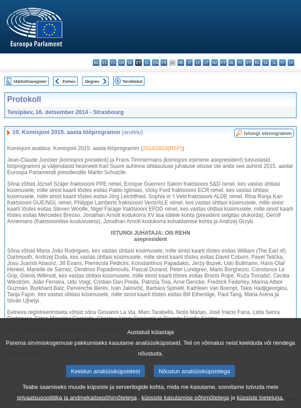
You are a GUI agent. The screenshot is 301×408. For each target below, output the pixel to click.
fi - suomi (282, 62)
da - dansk (121, 62)
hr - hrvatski (180, 62)
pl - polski (240, 62)
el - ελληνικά (147, 62)
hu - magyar (214, 62)
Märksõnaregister (30, 81)
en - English (155, 62)
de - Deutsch (130, 62)
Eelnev (68, 81)
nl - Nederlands (231, 62)
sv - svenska (291, 62)
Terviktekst (132, 81)
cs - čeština (113, 62)
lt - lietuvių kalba (206, 62)
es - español (104, 62)
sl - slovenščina (274, 62)
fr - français (164, 62)
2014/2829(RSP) (162, 148)
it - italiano (189, 62)
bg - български (96, 62)
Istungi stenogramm (268, 133)
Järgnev (91, 81)
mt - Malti (223, 62)
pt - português (248, 62)
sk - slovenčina (265, 62)
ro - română (257, 62)
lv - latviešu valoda (197, 62)
